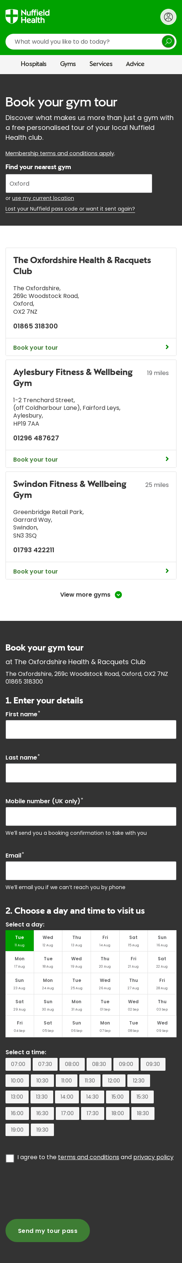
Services (101, 64)
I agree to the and (95, 1157)
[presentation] (61, 1190)
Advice (135, 64)
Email (15, 855)
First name (23, 714)
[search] (91, 42)
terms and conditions (88, 1157)
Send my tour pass (47, 1231)
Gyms (68, 64)
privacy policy (153, 1157)
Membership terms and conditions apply (60, 153)
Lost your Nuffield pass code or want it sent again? (70, 208)
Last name (23, 757)
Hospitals (34, 64)
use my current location (43, 198)
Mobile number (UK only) (44, 801)
